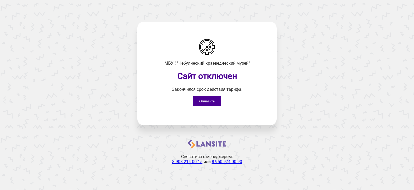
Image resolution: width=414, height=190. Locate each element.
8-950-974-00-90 (227, 161)
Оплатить (207, 101)
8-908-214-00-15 (187, 161)
